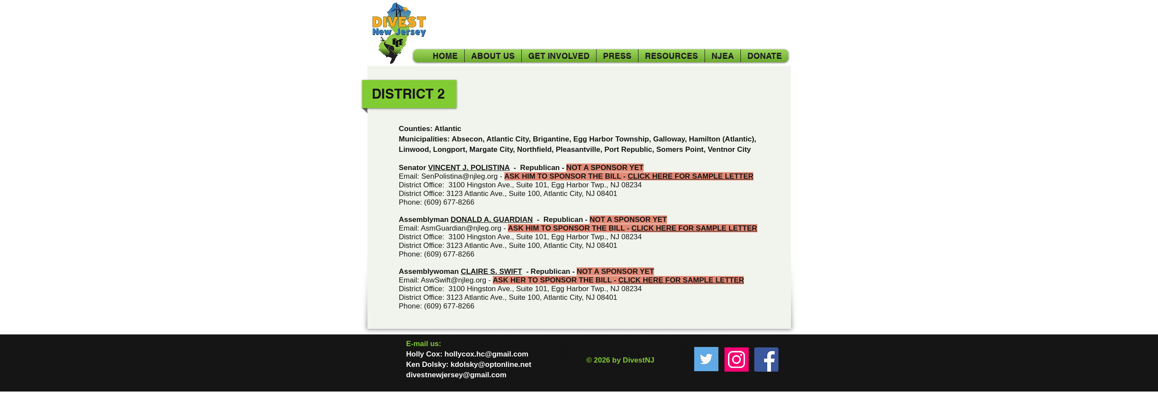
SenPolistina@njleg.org (459, 176)
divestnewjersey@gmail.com (456, 375)
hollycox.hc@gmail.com (486, 354)
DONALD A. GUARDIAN (492, 219)
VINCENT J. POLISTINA (469, 168)
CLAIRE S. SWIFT (491, 271)
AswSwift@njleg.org (453, 280)
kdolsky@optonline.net (490, 364)
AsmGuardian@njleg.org (461, 228)
